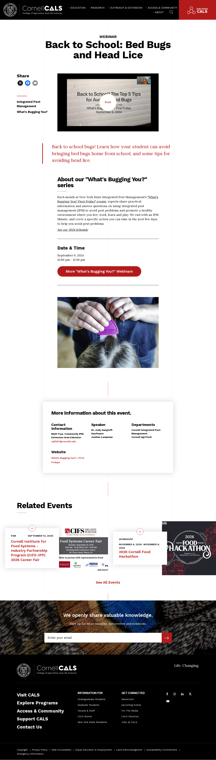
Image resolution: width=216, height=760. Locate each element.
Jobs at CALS (129, 722)
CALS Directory (130, 716)
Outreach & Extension (126, 7)
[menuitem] (77, 7)
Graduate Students (88, 705)
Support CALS (32, 719)
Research (98, 7)
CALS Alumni (85, 716)
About (159, 12)
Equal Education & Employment (93, 749)
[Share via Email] (35, 83)
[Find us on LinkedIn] (182, 694)
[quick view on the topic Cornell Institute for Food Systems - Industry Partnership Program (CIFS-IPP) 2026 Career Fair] (32, 528)
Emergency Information (30, 753)
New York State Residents (92, 722)
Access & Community (162, 7)
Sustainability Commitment (161, 749)
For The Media (130, 710)
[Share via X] (20, 83)
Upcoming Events (131, 705)
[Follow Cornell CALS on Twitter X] (190, 694)
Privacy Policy (39, 749)
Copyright (22, 749)
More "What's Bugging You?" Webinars (99, 271)
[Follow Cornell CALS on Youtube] (167, 701)
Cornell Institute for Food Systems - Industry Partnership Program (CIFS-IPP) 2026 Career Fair (29, 550)
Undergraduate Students (91, 699)
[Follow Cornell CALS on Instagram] (174, 694)
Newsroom (128, 699)
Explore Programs (37, 703)
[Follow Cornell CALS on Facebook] (167, 694)
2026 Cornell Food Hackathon (134, 554)
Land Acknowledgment (129, 749)
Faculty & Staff (86, 710)
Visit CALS (28, 695)
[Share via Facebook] (28, 83)
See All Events (108, 582)
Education (78, 7)
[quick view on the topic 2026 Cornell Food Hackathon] (140, 531)
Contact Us (29, 727)
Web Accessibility (61, 749)
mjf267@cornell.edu (63, 441)
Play (110, 105)
